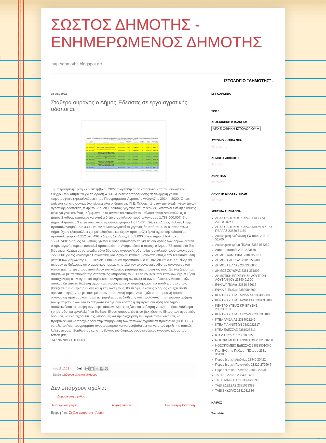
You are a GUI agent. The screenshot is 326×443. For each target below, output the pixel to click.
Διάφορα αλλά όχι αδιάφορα (80, 374)
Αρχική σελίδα (121, 405)
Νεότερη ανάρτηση (64, 405)
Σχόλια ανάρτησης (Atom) (86, 413)
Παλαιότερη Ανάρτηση (180, 405)
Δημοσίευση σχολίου (71, 396)
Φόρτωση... (219, 146)
